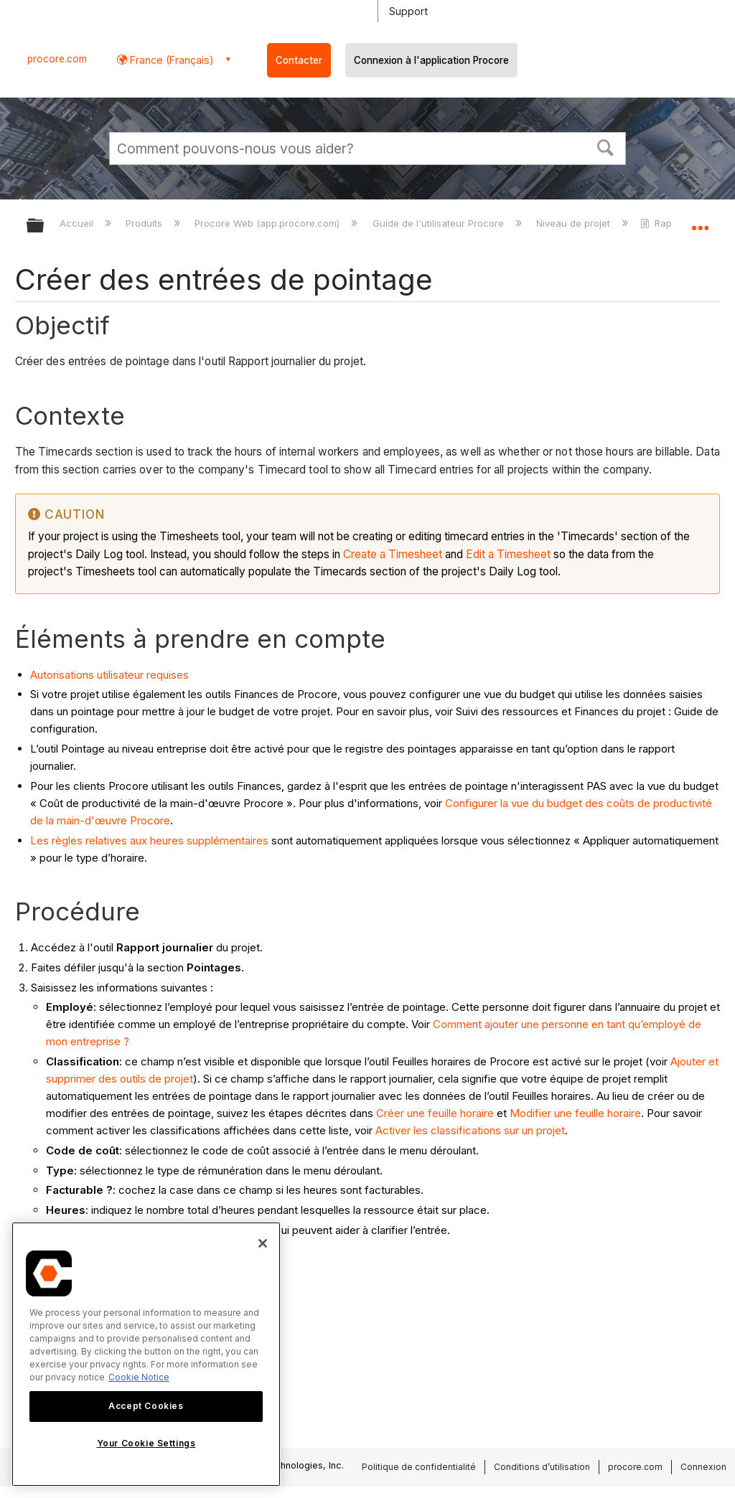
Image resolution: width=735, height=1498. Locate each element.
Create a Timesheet (392, 554)
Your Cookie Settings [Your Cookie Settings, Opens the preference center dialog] (146, 1443)
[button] (606, 146)
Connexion (703, 1466)
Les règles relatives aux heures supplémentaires (149, 840)
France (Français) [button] (170, 60)
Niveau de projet (574, 223)
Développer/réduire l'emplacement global (699, 221)
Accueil (78, 223)
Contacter (299, 60)
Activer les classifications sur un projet (470, 1130)
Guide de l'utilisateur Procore (440, 223)
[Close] (262, 1243)
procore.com (57, 59)
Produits (145, 223)
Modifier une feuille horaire (575, 1113)
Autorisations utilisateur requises (109, 675)
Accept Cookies (145, 1405)
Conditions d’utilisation (542, 1466)
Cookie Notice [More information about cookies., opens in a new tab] (138, 1377)
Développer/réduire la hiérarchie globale (44, 226)
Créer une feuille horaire (435, 1113)
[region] (146, 1354)
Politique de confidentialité (419, 1466)
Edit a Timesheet (508, 554)
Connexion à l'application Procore (431, 60)
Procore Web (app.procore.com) (268, 223)
